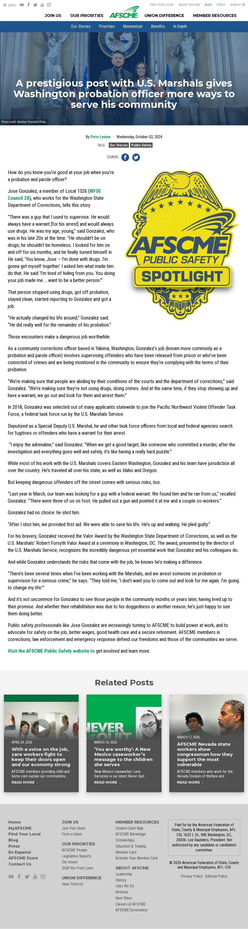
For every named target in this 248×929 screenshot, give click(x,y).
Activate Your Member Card (137, 858)
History (121, 880)
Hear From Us (72, 884)
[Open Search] (237, 5)
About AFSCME (186, 5)
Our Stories (80, 26)
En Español (19, 852)
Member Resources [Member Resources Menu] (215, 15)
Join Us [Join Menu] (53, 15)
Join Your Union (73, 828)
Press (218, 5)
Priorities (107, 26)
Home (14, 822)
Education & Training (131, 846)
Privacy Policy (192, 876)
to (51, 651)
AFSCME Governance (132, 910)
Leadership (124, 874)
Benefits (158, 26)
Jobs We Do (125, 886)
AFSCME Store (23, 858)
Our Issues (70, 862)
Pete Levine (101, 137)
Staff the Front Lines (77, 868)
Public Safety (141, 145)
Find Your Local (159, 5)
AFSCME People (74, 850)
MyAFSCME (19, 828)
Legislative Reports (76, 856)
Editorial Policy (216, 876)
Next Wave (124, 898)
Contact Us (19, 864)
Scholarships (125, 840)
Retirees (122, 892)
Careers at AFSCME (131, 904)
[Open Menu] (9, 5)
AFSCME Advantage (131, 834)
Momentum (132, 26)
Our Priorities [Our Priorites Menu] (86, 15)
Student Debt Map (129, 828)
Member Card (126, 852)
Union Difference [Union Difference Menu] (164, 15)
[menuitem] (80, 26)
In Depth (180, 26)
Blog (205, 5)
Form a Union (72, 834)
